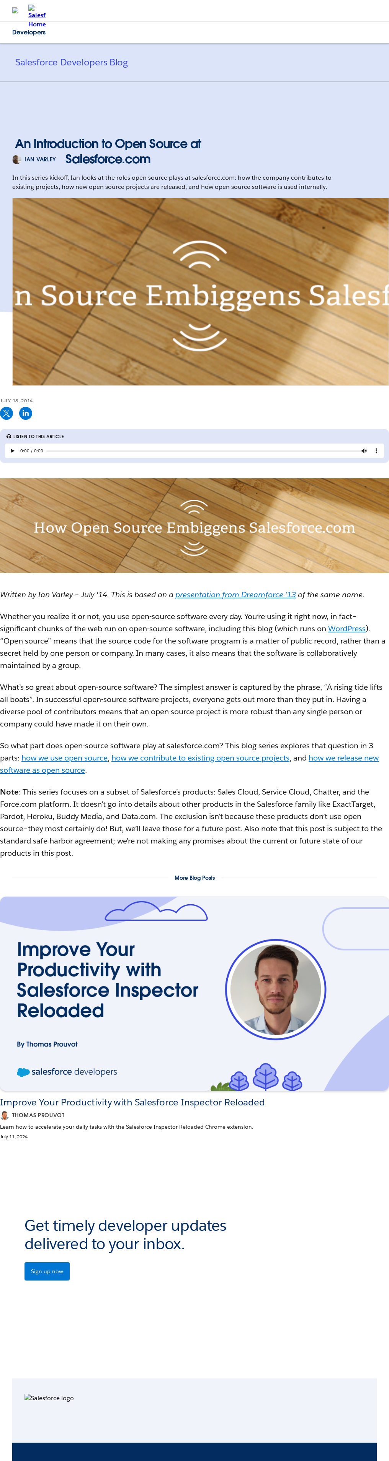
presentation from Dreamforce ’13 (235, 595)
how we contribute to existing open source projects (200, 758)
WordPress (347, 629)
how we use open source (64, 758)
